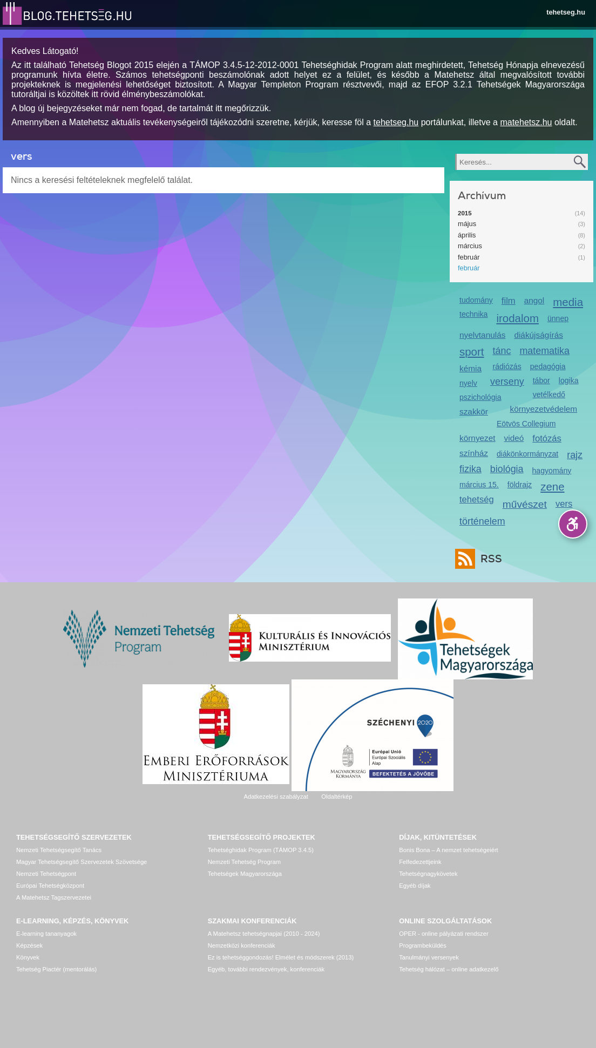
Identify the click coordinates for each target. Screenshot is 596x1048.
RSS (488, 559)
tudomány (476, 300)
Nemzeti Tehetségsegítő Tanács (58, 850)
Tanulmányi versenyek (429, 957)
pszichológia (480, 397)
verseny (507, 381)
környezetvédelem (543, 408)
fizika (470, 469)
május (467, 224)
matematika (544, 350)
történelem (482, 521)
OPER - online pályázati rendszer (443, 933)
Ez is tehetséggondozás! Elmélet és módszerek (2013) (281, 957)
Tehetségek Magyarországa (245, 873)
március (470, 246)
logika (569, 380)
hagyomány (552, 470)
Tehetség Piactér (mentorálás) (56, 969)
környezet (477, 438)
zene (552, 486)
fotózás (546, 438)
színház (473, 453)
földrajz (519, 484)
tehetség (476, 499)
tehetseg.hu (565, 12)
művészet (525, 504)
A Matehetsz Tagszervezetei (53, 897)
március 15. (479, 484)
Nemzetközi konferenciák (241, 945)
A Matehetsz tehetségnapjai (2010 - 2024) (264, 933)
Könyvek (27, 957)
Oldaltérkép (336, 796)
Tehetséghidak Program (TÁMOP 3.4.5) (261, 850)
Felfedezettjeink (420, 862)
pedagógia (548, 366)
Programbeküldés (422, 945)
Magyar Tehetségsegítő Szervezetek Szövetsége (81, 862)
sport (471, 351)
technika (473, 314)
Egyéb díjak (414, 885)
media (568, 302)
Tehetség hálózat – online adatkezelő (448, 969)
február (469, 257)
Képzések (29, 945)
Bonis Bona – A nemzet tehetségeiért (448, 850)
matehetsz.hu (526, 122)
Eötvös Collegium (526, 423)
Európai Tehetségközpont (50, 885)
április (467, 235)
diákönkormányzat (527, 454)
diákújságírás (538, 334)
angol (534, 300)
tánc (502, 350)
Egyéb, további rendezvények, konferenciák (266, 969)
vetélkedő (549, 394)
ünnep (557, 318)
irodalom (517, 318)
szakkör (473, 411)
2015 (465, 213)
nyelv (468, 383)
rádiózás (507, 366)
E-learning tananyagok (46, 933)
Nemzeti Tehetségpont (46, 873)
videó (514, 438)
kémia (470, 368)
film (509, 301)
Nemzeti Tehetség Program (244, 862)
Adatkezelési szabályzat (275, 796)
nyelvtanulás (482, 334)
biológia (507, 469)
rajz (575, 455)
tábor (541, 380)
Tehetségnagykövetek (428, 873)
